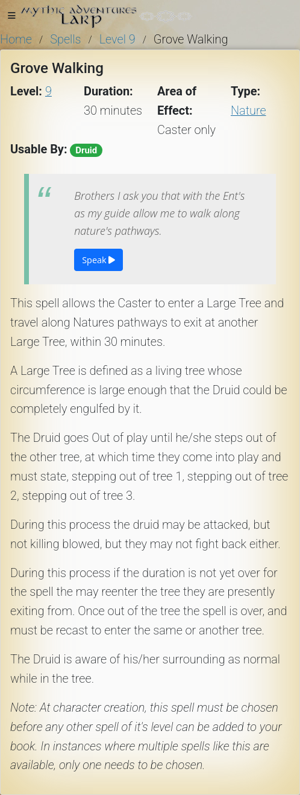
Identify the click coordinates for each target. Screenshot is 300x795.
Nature (248, 111)
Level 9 (117, 39)
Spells (65, 39)
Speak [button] (98, 260)
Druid (86, 150)
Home (16, 39)
